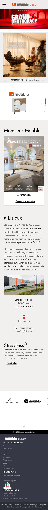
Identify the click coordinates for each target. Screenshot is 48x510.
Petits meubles (8, 468)
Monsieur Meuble (9, 445)
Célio (5, 451)
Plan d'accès (24, 319)
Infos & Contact (9, 495)
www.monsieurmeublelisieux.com (15, 498)
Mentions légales (9, 493)
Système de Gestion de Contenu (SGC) (30, 505)
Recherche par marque (11, 475)
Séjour (5, 463)
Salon (5, 454)
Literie (5, 465)
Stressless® (7, 448)
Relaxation (6, 457)
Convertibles (7, 460)
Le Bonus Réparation (10, 480)
